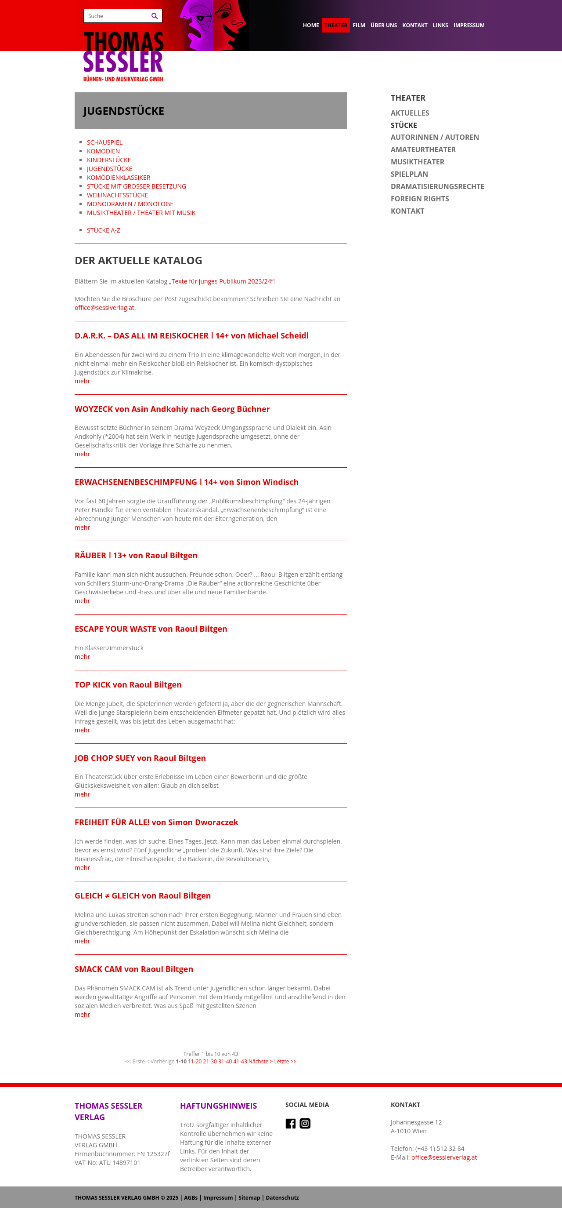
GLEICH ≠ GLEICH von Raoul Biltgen (143, 895)
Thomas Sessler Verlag (123, 44)
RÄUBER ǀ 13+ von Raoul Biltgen (136, 555)
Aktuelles (410, 113)
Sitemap (249, 1197)
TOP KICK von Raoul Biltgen (128, 684)
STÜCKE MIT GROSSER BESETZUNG (136, 186)
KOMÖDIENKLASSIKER (118, 177)
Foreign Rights (420, 199)
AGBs (191, 1197)
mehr (82, 381)
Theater (336, 25)
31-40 (225, 1061)
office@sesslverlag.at (104, 307)
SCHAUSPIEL (104, 142)
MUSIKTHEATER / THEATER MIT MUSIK (141, 212)
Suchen (154, 16)
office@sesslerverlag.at (444, 1157)
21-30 (210, 1061)
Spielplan (409, 174)
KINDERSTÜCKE (109, 160)
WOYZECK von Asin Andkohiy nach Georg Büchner (172, 409)
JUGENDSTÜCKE (109, 168)
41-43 (240, 1061)
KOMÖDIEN (103, 151)
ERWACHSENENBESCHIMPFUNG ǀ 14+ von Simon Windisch (187, 482)
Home (311, 25)
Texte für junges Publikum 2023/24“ (223, 281)
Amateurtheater (423, 149)
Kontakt (414, 25)
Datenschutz (282, 1197)
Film (359, 25)
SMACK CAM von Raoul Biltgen (134, 969)
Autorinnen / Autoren (435, 137)
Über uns (384, 25)
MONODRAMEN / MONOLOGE (130, 204)
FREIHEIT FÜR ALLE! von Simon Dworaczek (156, 822)
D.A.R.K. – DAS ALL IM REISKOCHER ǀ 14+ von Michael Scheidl (192, 335)
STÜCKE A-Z (103, 230)
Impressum (469, 25)
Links (440, 25)
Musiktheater (417, 162)
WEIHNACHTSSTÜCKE (117, 195)
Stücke (404, 125)
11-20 (195, 1061)
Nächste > (261, 1061)
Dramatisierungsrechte (437, 186)
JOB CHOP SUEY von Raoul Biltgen (140, 758)
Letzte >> (285, 1061)
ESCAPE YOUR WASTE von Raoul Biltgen (151, 628)
